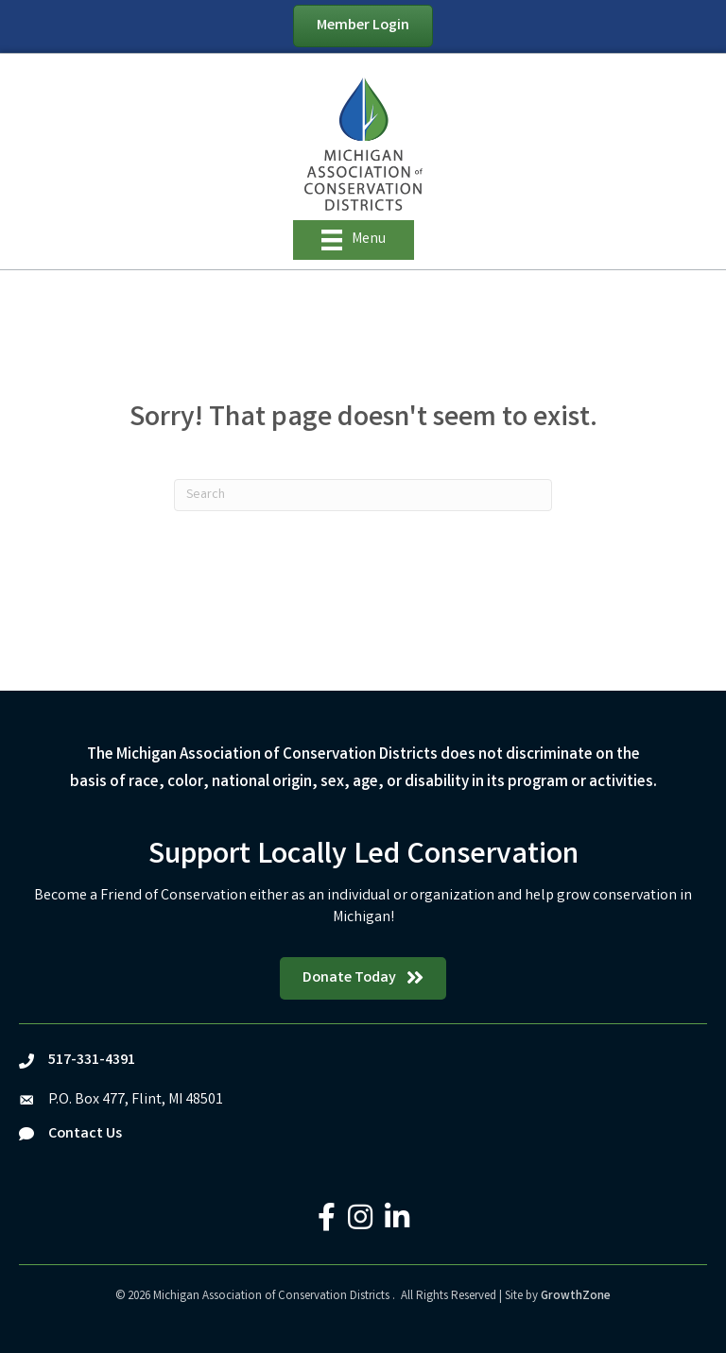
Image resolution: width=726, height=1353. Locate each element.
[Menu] (353, 240)
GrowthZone (576, 1297)
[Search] (363, 495)
